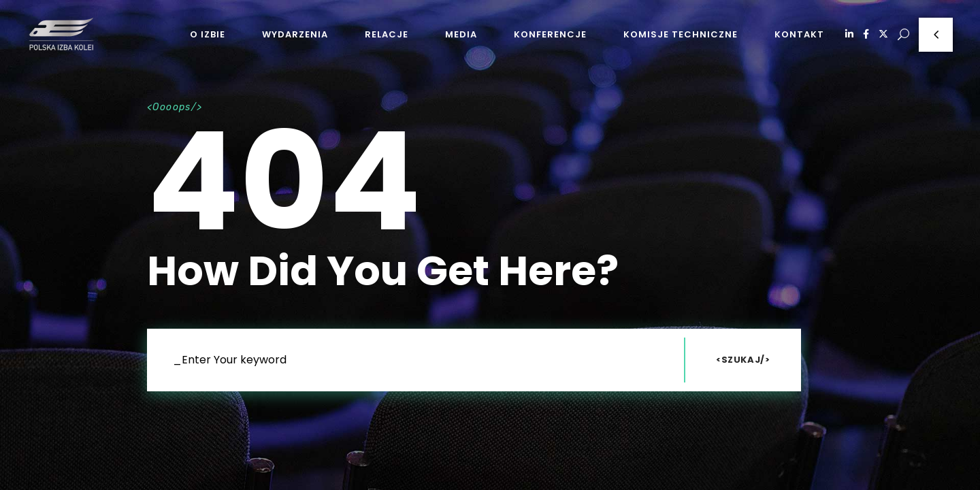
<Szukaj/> (743, 359)
